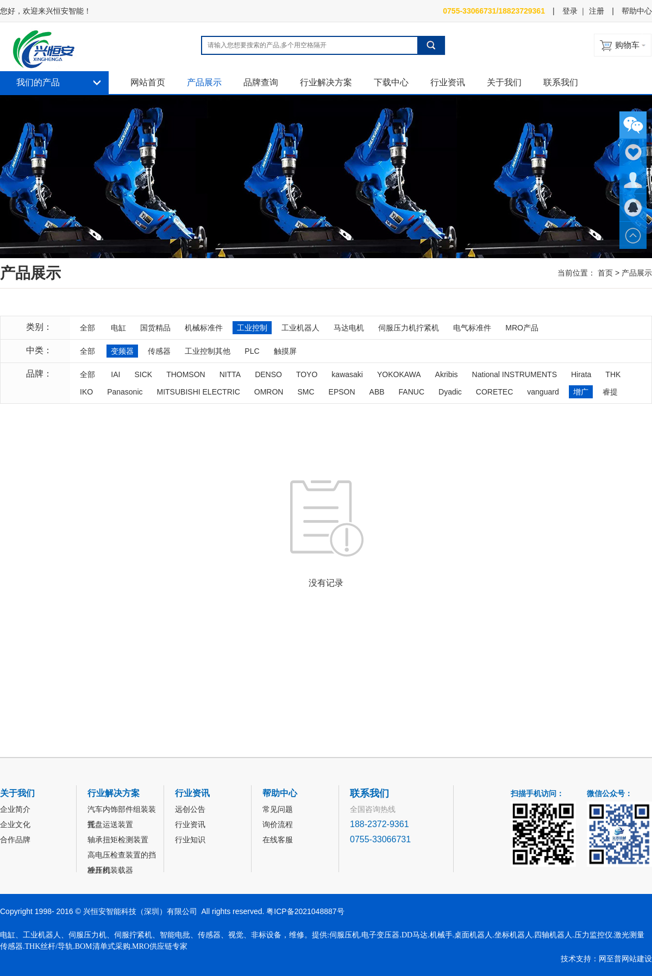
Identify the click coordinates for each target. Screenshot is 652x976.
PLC (251, 351)
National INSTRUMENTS (514, 374)
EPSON (342, 391)
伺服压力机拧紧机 (408, 327)
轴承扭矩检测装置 (117, 839)
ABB (377, 391)
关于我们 (504, 82)
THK (612, 374)
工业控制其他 (207, 351)
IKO (86, 391)
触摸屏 (285, 351)
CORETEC (494, 391)
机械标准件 (204, 327)
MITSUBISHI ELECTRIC (198, 391)
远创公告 (190, 809)
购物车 (627, 44)
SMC (305, 391)
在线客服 (277, 839)
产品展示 (204, 82)
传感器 (159, 351)
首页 (605, 272)
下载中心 (391, 82)
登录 (570, 11)
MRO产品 (521, 327)
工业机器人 (300, 327)
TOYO (306, 374)
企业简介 (15, 809)
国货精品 (155, 327)
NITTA (230, 374)
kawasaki (347, 374)
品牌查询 (260, 82)
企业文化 (15, 824)
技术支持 (576, 958)
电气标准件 (472, 327)
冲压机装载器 (110, 870)
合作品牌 (15, 839)
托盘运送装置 (110, 824)
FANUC (411, 391)
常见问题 (277, 809)
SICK (143, 374)
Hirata (581, 374)
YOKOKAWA (399, 374)
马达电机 (349, 327)
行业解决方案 (326, 82)
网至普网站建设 (625, 958)
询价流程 (277, 824)
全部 (87, 327)
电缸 (118, 327)
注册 (596, 11)
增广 (580, 391)
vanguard (543, 391)
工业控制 (252, 327)
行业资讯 (447, 82)
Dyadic (450, 391)
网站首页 (147, 82)
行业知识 (190, 839)
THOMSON (185, 374)
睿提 (610, 391)
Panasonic (124, 391)
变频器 (122, 351)
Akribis (446, 374)
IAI (115, 374)
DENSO (268, 374)
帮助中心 (637, 11)
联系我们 (560, 82)
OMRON (269, 391)
